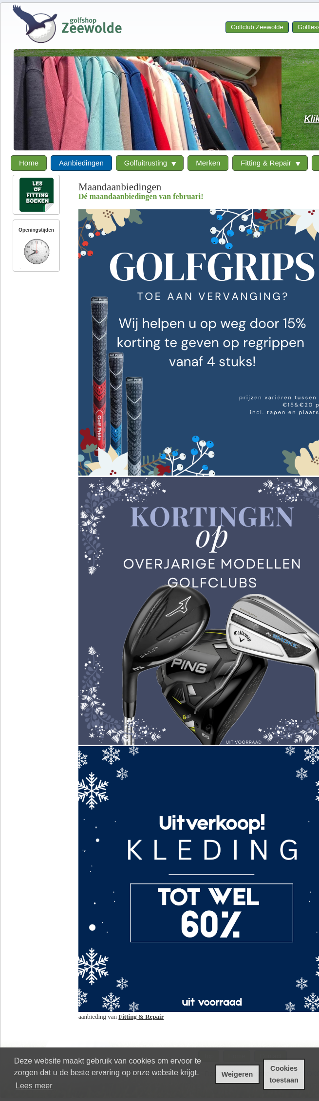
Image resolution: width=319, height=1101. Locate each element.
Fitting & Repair (141, 1016)
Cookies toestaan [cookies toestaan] (284, 1074)
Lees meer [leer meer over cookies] (34, 1086)
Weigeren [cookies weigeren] (237, 1074)
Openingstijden (36, 230)
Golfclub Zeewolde (257, 27)
